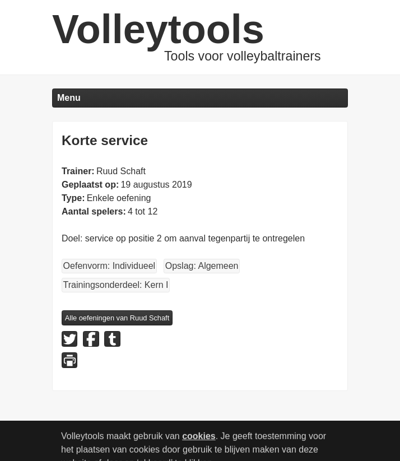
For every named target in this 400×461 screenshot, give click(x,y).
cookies (199, 440)
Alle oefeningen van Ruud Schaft (117, 318)
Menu (69, 98)
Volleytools (158, 29)
